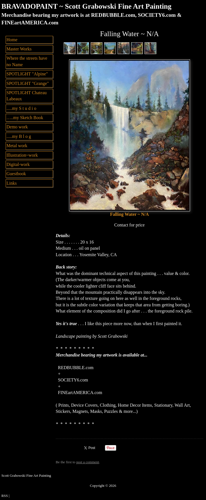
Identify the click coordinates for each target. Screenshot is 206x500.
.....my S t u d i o (21, 108)
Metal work (16, 145)
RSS (4, 496)
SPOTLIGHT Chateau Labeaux (26, 95)
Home (11, 39)
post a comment (87, 462)
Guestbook (16, 173)
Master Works (19, 49)
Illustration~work (22, 155)
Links (11, 183)
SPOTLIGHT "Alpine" (27, 73)
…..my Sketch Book (24, 117)
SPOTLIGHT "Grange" (27, 83)
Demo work (17, 126)
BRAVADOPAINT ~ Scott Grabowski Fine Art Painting (86, 6)
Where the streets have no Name (26, 61)
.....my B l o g (18, 136)
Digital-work (18, 164)
